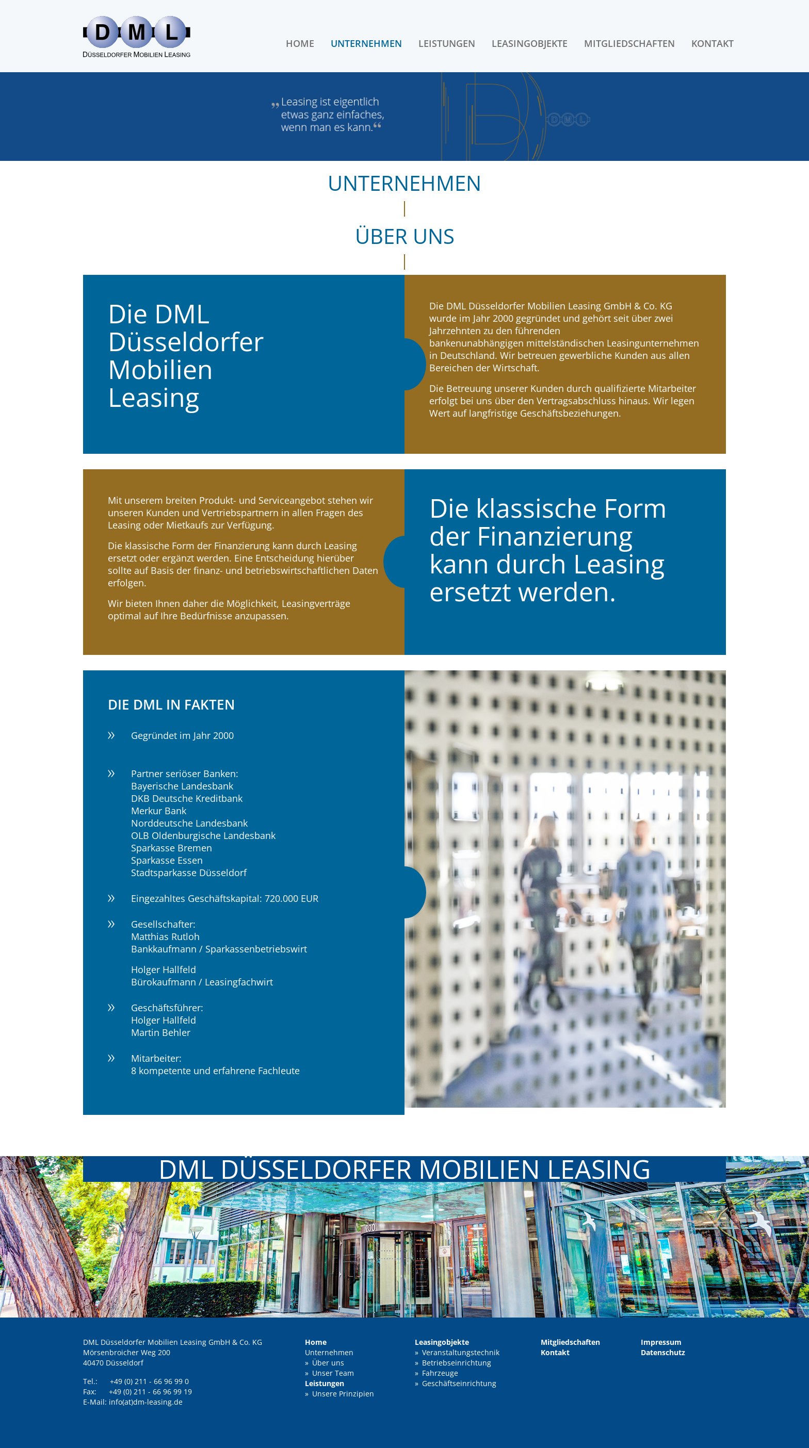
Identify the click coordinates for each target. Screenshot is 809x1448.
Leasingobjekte (530, 43)
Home (300, 43)
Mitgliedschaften (629, 43)
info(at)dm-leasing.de (146, 1402)
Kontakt (712, 43)
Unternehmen (366, 43)
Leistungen (446, 43)
